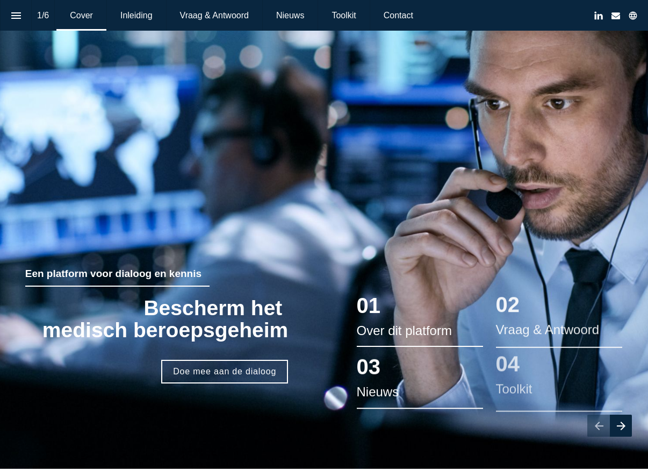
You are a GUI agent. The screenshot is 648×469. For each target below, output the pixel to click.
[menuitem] (81, 15)
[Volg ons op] (632, 15)
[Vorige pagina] (598, 426)
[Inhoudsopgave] (16, 15)
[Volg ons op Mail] (615, 15)
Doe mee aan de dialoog (224, 371)
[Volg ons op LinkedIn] (598, 15)
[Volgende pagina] (621, 426)
